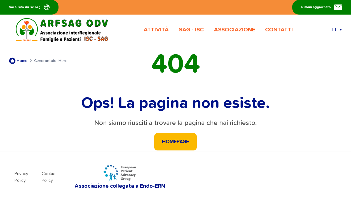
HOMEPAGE (175, 141)
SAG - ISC (191, 29)
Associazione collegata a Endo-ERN (119, 176)
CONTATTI (279, 29)
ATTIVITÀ (156, 29)
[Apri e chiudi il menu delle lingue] (337, 30)
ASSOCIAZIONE (234, 29)
